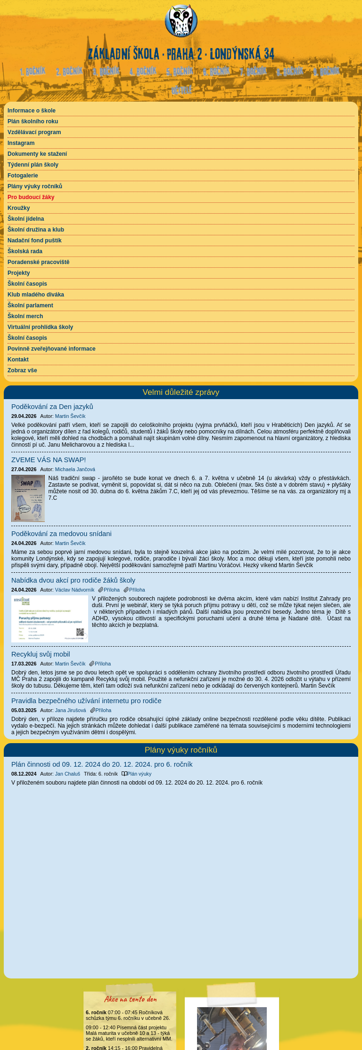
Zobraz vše (22, 370)
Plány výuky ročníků (35, 186)
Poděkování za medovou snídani (61, 533)
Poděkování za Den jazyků (52, 406)
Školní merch (25, 316)
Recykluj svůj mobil (40, 654)
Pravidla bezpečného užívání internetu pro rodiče (86, 701)
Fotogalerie (23, 175)
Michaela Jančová (75, 469)
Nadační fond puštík (35, 240)
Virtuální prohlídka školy (40, 327)
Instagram (21, 143)
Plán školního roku (33, 121)
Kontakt (18, 359)
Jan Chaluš (67, 774)
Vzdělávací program (34, 132)
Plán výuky (137, 774)
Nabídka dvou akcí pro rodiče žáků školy (73, 580)
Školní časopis (27, 284)
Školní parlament (30, 305)
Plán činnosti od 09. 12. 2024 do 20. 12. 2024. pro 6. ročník (102, 764)
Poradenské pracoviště (38, 262)
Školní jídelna (26, 219)
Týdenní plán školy (33, 164)
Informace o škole (32, 110)
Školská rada (25, 251)
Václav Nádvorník (75, 590)
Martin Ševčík (70, 416)
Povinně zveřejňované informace (52, 348)
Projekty (19, 273)
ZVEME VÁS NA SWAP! (48, 460)
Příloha (109, 590)
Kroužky (19, 208)
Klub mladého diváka (36, 294)
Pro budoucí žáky (31, 197)
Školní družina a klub (36, 229)
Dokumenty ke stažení (37, 154)
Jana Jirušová (70, 710)
